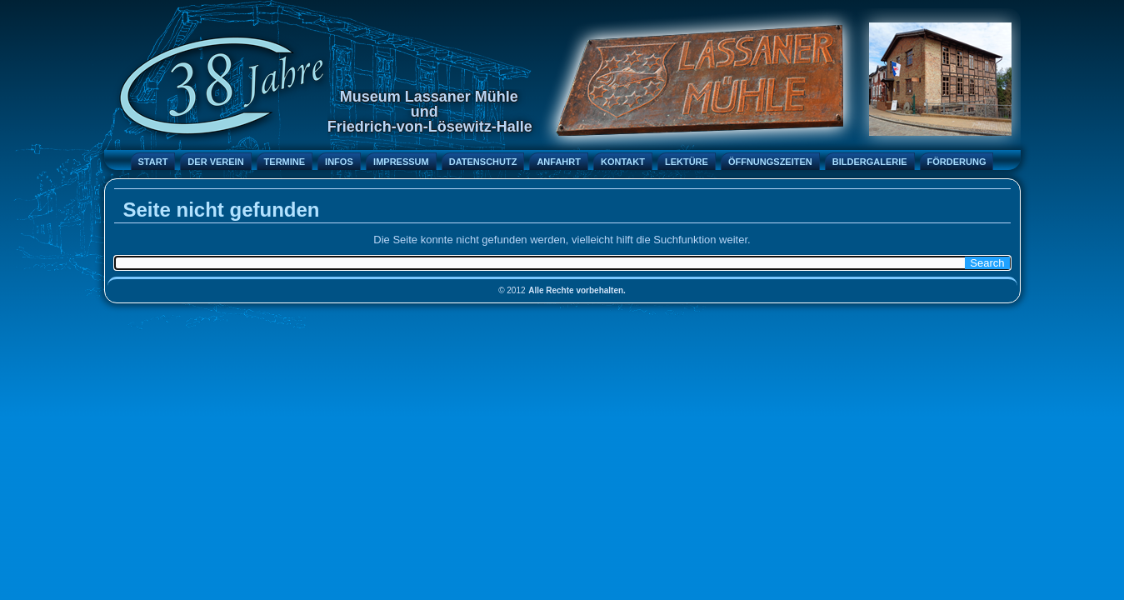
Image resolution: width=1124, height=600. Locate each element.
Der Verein (215, 162)
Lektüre (686, 162)
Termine (285, 162)
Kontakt (623, 162)
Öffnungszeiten (770, 162)
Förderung (957, 162)
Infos (339, 162)
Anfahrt (559, 162)
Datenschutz (483, 162)
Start (153, 162)
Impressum (401, 162)
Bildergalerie (869, 162)
